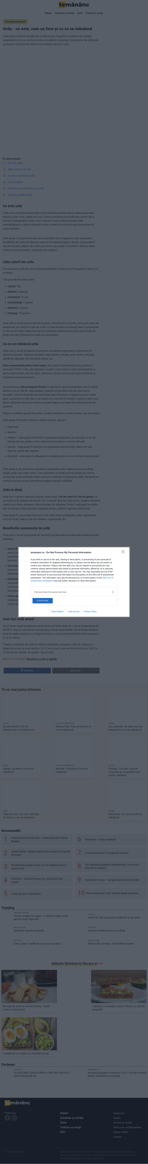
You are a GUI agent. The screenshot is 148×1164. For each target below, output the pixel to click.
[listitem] (74, 591)
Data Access (73, 612)
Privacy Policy (90, 612)
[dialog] (74, 582)
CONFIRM (47, 600)
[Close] (124, 552)
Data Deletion (57, 612)
